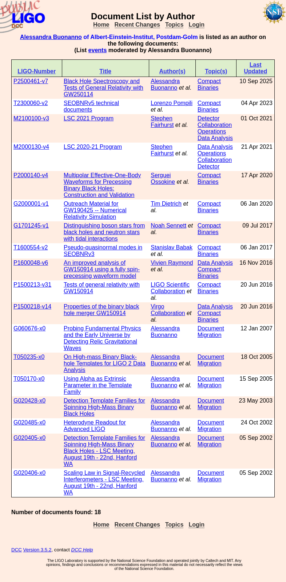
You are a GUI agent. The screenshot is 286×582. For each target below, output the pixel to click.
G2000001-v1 (31, 204)
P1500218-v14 (32, 306)
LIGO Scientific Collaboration (170, 288)
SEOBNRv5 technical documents (91, 106)
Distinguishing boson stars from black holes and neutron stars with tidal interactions (104, 232)
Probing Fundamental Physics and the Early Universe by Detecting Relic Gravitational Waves (102, 338)
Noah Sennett (168, 225)
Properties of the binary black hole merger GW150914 (101, 309)
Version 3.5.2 (37, 549)
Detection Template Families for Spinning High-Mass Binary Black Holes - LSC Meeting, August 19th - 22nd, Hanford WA (104, 451)
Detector (208, 118)
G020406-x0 (29, 473)
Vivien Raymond (172, 263)
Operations (212, 131)
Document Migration (211, 331)
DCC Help (82, 549)
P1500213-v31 (32, 285)
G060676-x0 (29, 328)
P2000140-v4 (30, 175)
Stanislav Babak (171, 247)
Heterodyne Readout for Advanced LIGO (95, 425)
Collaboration (215, 125)
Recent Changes (137, 25)
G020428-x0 (29, 400)
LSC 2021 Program (89, 118)
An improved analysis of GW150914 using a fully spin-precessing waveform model (102, 269)
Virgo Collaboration (168, 309)
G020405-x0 (29, 438)
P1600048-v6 (30, 263)
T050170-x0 (28, 379)
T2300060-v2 (30, 103)
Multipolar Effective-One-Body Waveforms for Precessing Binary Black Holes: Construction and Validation (102, 185)
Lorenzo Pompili (171, 103)
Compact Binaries (209, 84)
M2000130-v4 (31, 147)
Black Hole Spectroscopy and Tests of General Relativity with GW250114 (103, 87)
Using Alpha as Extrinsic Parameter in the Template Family (98, 385)
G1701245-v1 (31, 225)
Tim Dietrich (166, 204)
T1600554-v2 (30, 247)
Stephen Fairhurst (162, 121)
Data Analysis (215, 138)
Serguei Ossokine (163, 178)
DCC (16, 549)
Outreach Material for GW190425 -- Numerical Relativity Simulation (95, 210)
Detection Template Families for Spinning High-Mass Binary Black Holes (104, 407)
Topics (174, 25)
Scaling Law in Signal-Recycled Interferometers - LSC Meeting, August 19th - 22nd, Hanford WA (104, 483)
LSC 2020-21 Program (93, 147)
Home (101, 25)
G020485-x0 (29, 422)
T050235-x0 (28, 357)
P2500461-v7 (30, 81)
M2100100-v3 (31, 118)
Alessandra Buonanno (51, 37)
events (97, 50)
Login (196, 25)
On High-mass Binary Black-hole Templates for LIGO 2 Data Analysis (105, 363)
